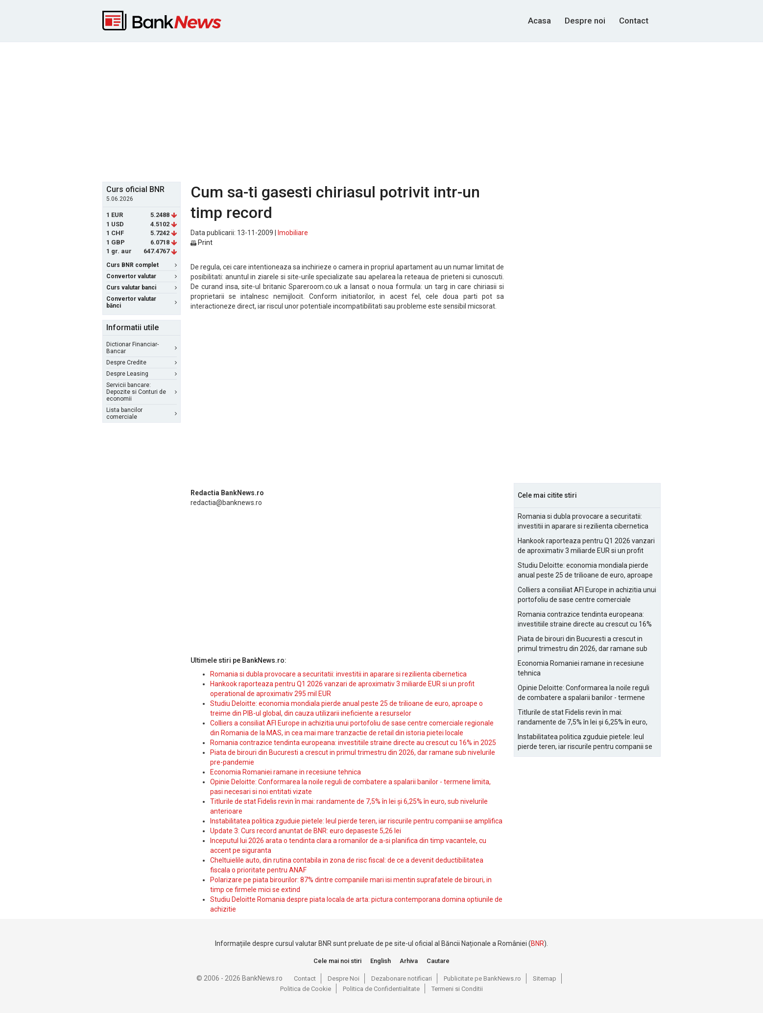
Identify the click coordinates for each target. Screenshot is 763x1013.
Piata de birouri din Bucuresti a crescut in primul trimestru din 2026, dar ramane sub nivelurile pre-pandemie (582, 644)
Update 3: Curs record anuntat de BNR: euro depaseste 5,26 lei (305, 831)
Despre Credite (141, 362)
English (380, 961)
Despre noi (585, 20)
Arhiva (409, 961)
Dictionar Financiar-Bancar (141, 348)
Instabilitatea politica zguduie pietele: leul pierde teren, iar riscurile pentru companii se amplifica (356, 821)
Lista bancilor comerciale (141, 413)
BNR (537, 943)
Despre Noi (343, 978)
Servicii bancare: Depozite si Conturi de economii (141, 392)
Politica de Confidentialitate (381, 988)
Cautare (438, 961)
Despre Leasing (141, 373)
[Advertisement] (381, 110)
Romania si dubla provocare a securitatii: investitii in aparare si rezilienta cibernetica (338, 674)
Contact (633, 20)
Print (202, 242)
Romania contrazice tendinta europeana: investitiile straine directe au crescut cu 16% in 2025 (353, 743)
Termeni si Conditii (457, 988)
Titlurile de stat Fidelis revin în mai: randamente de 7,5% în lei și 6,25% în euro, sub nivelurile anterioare (582, 717)
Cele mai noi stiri (337, 961)
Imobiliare (293, 233)
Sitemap (544, 978)
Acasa (539, 20)
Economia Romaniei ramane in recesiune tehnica (285, 772)
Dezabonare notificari (401, 978)
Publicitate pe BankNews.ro (482, 978)
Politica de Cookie (305, 988)
